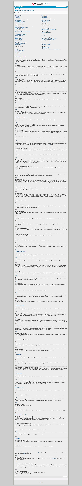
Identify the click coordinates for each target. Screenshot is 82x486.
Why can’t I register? (17, 17)
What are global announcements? (19, 50)
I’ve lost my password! (18, 20)
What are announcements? (18, 51)
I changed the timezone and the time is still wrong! (21, 27)
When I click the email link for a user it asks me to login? (22, 31)
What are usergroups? (44, 17)
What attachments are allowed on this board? (47, 43)
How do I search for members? (46, 34)
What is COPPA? (17, 16)
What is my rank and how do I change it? (20, 30)
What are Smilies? (17, 48)
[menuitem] (20, 8)
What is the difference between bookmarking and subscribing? (50, 38)
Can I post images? (17, 49)
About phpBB (24, 453)
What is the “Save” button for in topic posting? (21, 42)
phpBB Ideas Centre (53, 458)
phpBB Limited (39, 452)
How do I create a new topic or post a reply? (21, 34)
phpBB (50, 144)
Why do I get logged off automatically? (20, 21)
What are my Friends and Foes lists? (46, 28)
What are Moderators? (44, 16)
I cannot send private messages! (46, 24)
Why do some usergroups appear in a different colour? (49, 19)
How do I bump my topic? (18, 44)
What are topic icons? (18, 53)
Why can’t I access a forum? (18, 39)
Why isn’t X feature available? (45, 48)
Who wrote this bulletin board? (45, 47)
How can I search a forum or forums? (46, 32)
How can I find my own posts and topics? (47, 35)
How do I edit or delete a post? (19, 35)
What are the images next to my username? (20, 29)
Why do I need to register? (18, 15)
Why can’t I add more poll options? (19, 37)
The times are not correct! (18, 26)
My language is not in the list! (19, 28)
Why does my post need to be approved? (20, 43)
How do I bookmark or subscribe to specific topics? (48, 39)
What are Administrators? (45, 15)
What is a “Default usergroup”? (46, 20)
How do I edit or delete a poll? (19, 38)
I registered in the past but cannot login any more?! (21, 19)
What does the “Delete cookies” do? (19, 22)
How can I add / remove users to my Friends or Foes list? (49, 29)
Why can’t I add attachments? (19, 40)
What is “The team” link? (45, 21)
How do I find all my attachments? (46, 44)
